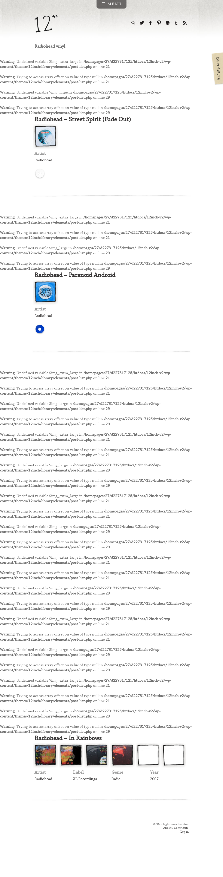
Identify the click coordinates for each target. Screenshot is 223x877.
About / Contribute (175, 854)
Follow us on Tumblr (176, 23)
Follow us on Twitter (142, 23)
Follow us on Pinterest (159, 23)
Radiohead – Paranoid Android (77, 283)
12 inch (46, 24)
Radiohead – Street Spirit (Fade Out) (85, 123)
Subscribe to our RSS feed (184, 23)
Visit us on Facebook (150, 23)
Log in (184, 858)
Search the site (133, 23)
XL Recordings (85, 804)
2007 (154, 804)
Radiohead (43, 165)
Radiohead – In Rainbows (70, 762)
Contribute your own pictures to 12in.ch (217, 68)
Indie (116, 804)
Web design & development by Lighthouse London (53, 856)
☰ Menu (111, 4)
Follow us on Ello (167, 23)
